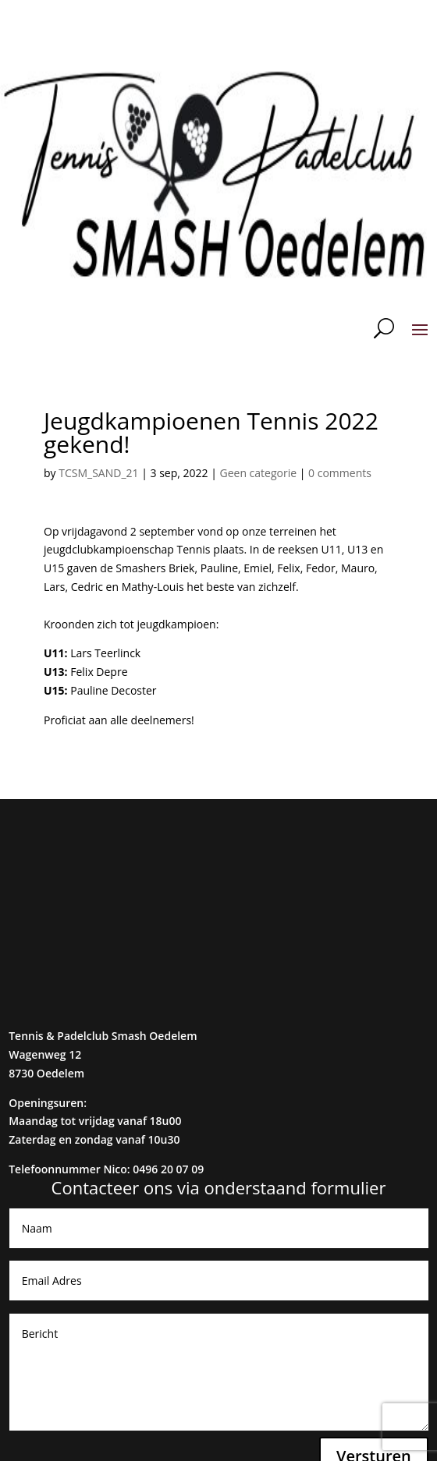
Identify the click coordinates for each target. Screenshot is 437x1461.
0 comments (339, 472)
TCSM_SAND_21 (98, 472)
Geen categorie (258, 472)
